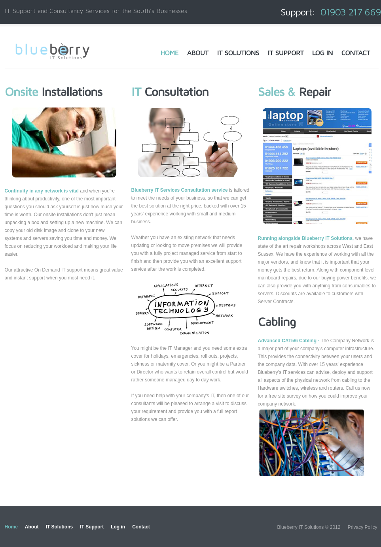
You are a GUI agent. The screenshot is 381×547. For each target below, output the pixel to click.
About (32, 527)
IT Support (92, 527)
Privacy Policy (362, 527)
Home (11, 527)
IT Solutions (59, 527)
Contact (141, 527)
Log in (118, 527)
